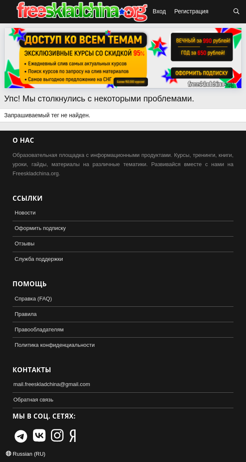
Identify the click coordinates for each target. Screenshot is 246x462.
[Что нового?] (220, 11)
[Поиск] (236, 11)
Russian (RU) (26, 454)
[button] (7, 11)
